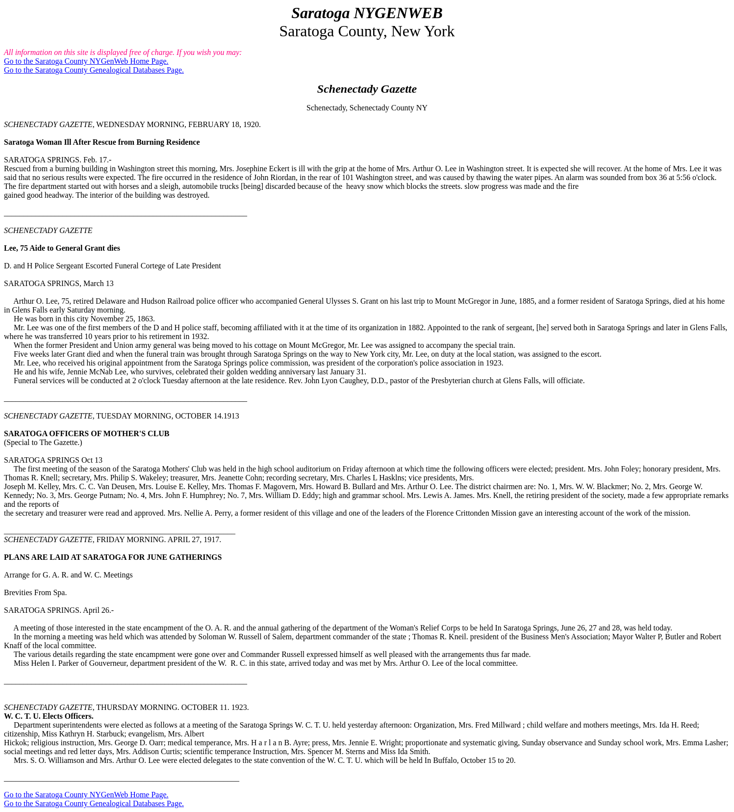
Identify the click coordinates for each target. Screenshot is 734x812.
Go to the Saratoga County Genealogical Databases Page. (94, 70)
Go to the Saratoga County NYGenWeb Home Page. (86, 61)
